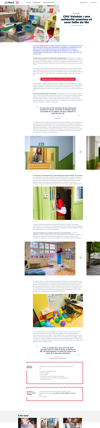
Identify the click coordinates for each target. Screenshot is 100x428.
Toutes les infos (42, 396)
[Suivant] (80, 152)
